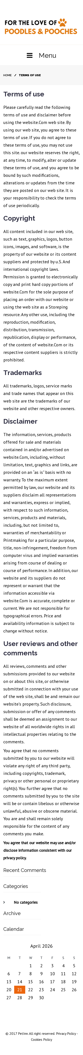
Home (7, 75)
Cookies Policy (41, 1039)
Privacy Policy (65, 1033)
